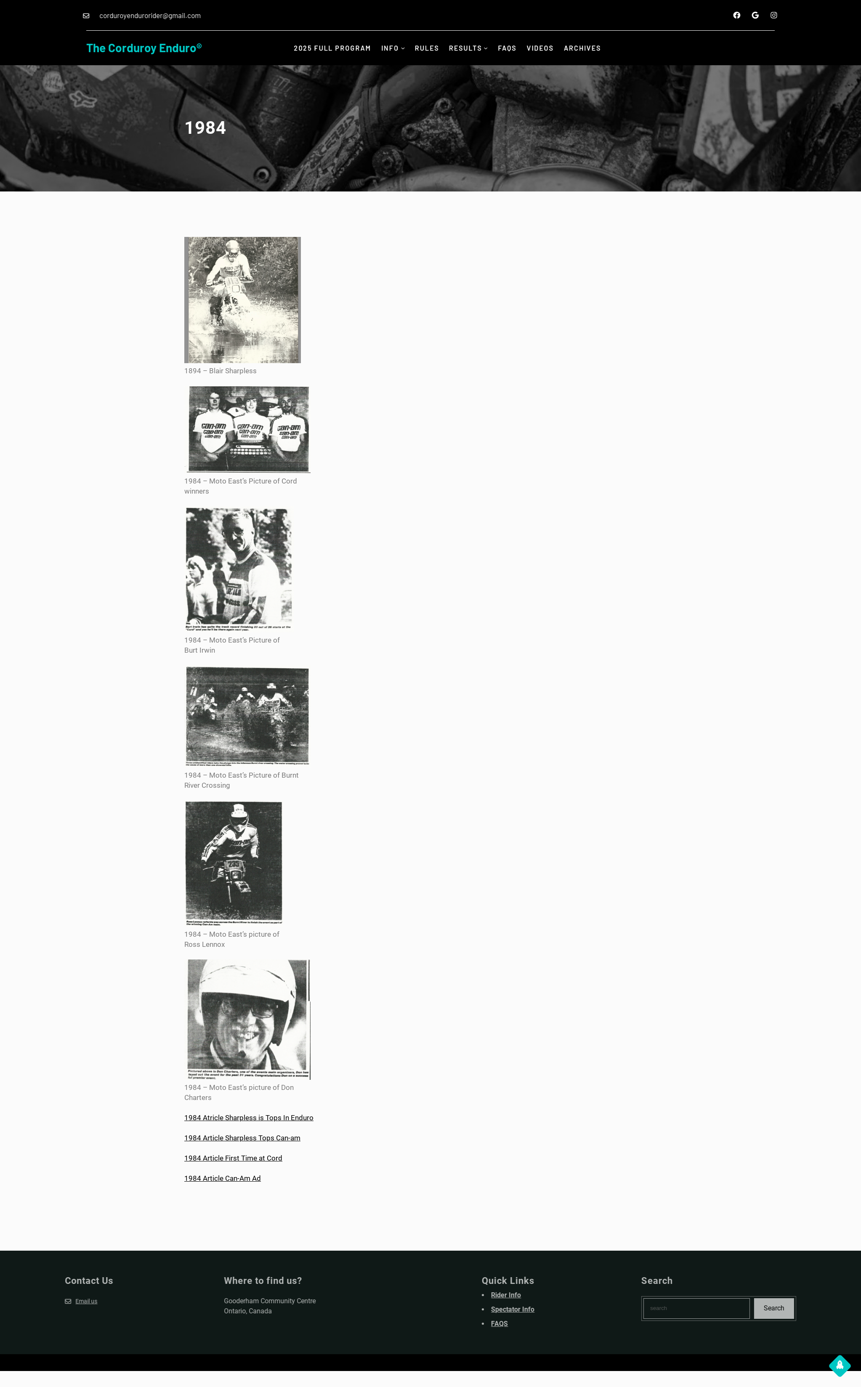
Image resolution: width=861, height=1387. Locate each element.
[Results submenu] (488, 48)
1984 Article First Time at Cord (233, 1158)
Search (822, 1308)
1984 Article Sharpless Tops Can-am (242, 1138)
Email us (38, 1301)
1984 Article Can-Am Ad (222, 1178)
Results (466, 47)
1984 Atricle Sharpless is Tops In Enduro (249, 1117)
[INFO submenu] (401, 48)
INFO (387, 47)
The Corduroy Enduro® (144, 47)
